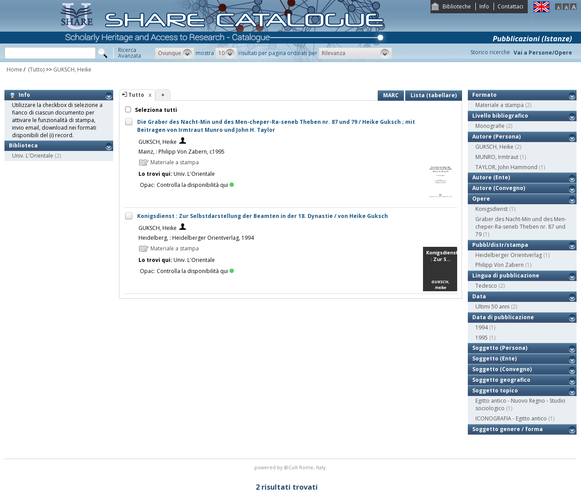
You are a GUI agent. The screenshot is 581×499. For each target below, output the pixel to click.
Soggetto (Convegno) (502, 369)
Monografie (490, 126)
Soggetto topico (495, 390)
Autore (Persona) (496, 136)
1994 (481, 327)
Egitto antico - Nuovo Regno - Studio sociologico (520, 404)
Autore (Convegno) (498, 188)
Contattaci (510, 6)
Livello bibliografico (500, 115)
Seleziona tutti (155, 110)
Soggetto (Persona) (499, 348)
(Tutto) (35, 69)
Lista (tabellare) (434, 95)
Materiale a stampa (499, 105)
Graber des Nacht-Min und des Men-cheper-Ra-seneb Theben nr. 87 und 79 (520, 226)
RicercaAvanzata (129, 53)
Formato (484, 95)
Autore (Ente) (491, 177)
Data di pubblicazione (503, 317)
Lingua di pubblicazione (505, 275)
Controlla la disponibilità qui (195, 185)
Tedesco (486, 285)
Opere (481, 198)
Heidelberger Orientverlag (508, 255)
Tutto (136, 95)
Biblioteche (457, 6)
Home (14, 69)
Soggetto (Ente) (494, 358)
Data (479, 296)
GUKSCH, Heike (72, 69)
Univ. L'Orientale (32, 155)
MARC (391, 95)
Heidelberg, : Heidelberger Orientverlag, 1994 (196, 238)
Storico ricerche (490, 52)
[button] (174, 53)
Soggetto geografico (501, 380)
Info (484, 6)
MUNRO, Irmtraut (496, 157)
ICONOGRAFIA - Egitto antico (511, 418)
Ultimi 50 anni (492, 306)
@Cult (291, 467)
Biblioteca (23, 145)
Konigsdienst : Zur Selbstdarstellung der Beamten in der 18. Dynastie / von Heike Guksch (262, 216)
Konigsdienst (491, 209)
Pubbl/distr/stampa (500, 245)
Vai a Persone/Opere (543, 52)
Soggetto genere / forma (507, 429)
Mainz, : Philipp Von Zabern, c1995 (181, 151)
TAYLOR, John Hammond (506, 167)
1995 (481, 337)
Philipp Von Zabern (499, 265)
